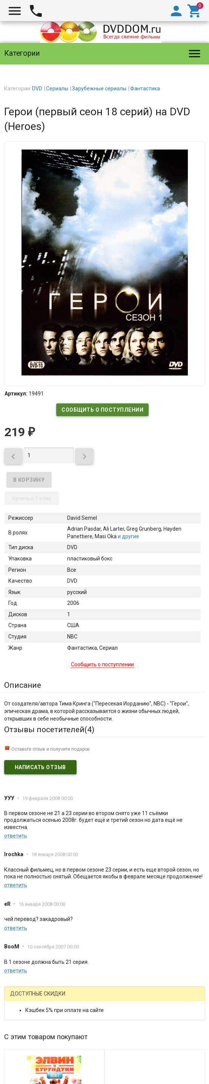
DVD (37, 88)
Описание (22, 685)
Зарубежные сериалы (99, 88)
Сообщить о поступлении (102, 410)
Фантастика (145, 88)
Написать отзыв (40, 767)
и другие (128, 536)
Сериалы (57, 88)
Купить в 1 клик (31, 498)
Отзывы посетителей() (49, 729)
